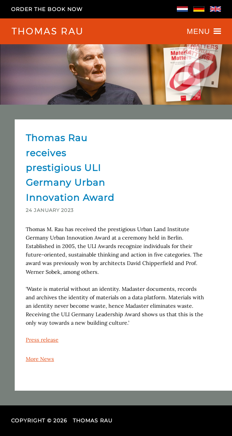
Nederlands (182, 9)
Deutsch (198, 9)
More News (40, 359)
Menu (204, 31)
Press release (42, 339)
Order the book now (47, 9)
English (215, 9)
